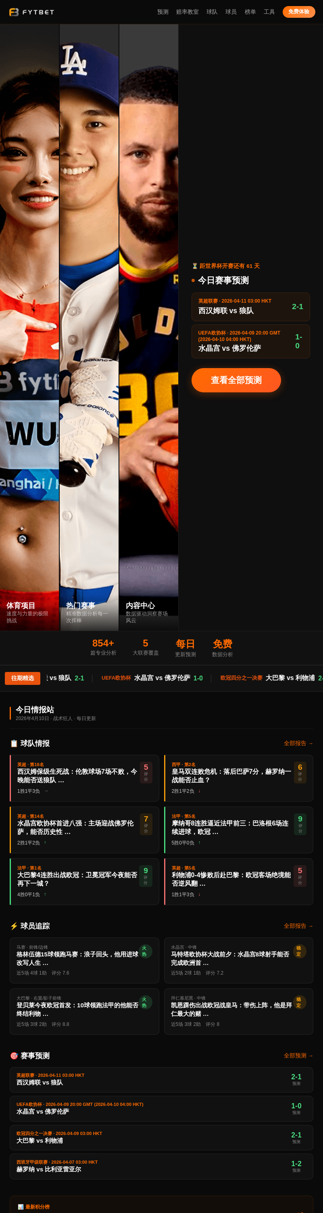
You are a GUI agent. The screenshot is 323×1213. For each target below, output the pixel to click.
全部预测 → (298, 1056)
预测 (163, 12)
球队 (212, 12)
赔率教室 (187, 12)
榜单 (250, 12)
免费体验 (298, 11)
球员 (231, 12)
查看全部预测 (236, 380)
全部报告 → (298, 743)
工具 (269, 12)
